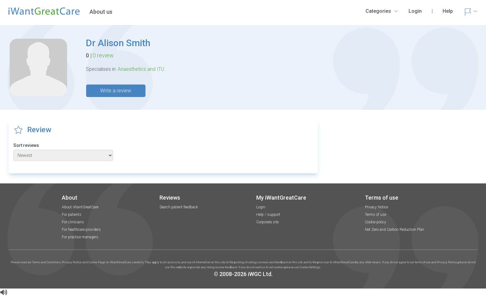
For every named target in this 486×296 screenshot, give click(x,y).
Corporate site (267, 222)
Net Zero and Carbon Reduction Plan (394, 229)
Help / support (268, 214)
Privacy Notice (376, 207)
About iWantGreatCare (80, 207)
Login (260, 207)
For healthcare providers (81, 229)
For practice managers (80, 237)
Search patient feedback (179, 207)
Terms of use (375, 214)
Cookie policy (375, 222)
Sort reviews (26, 145)
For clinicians (73, 222)
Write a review (115, 91)
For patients (71, 214)
